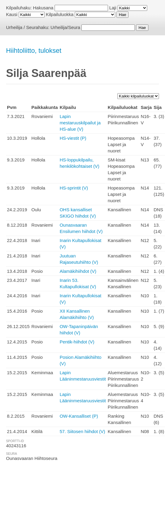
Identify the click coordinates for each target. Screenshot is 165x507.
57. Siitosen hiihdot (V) (82, 431)
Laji (112, 7)
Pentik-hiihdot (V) (77, 341)
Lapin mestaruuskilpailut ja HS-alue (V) (80, 123)
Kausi (11, 14)
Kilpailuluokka (60, 14)
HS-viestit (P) (73, 138)
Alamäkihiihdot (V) (78, 271)
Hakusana (43, 7)
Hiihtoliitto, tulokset (33, 50)
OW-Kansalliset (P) (79, 416)
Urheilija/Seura (65, 27)
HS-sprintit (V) (74, 187)
